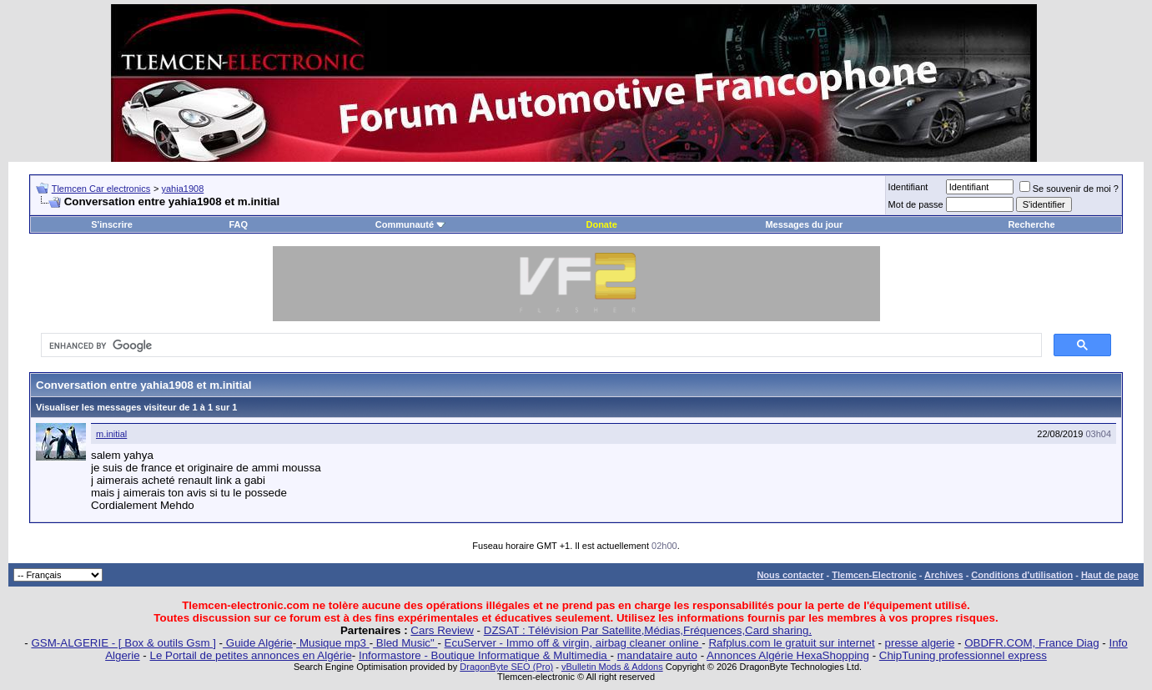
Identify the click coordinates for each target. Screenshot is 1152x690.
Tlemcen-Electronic (874, 575)
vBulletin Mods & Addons (612, 667)
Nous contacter (790, 575)
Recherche (1031, 224)
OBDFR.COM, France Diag (1031, 643)
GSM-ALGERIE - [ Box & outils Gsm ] (123, 643)
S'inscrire (112, 224)
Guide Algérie (258, 643)
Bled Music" (405, 643)
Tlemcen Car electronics (101, 189)
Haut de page (1110, 575)
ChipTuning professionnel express (963, 655)
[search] (539, 345)
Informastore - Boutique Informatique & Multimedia (485, 655)
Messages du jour (804, 224)
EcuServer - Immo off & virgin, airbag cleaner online (573, 643)
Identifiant (908, 187)
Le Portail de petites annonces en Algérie (251, 655)
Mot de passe (915, 204)
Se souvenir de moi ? (1069, 189)
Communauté (410, 224)
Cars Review (442, 630)
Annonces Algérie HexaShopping (788, 655)
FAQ (238, 224)
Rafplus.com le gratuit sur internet (791, 643)
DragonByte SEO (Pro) (506, 667)
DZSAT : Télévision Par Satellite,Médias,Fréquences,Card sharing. (648, 630)
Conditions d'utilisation (1022, 575)
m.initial (111, 434)
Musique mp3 (332, 643)
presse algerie (920, 643)
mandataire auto (657, 655)
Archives (943, 575)
